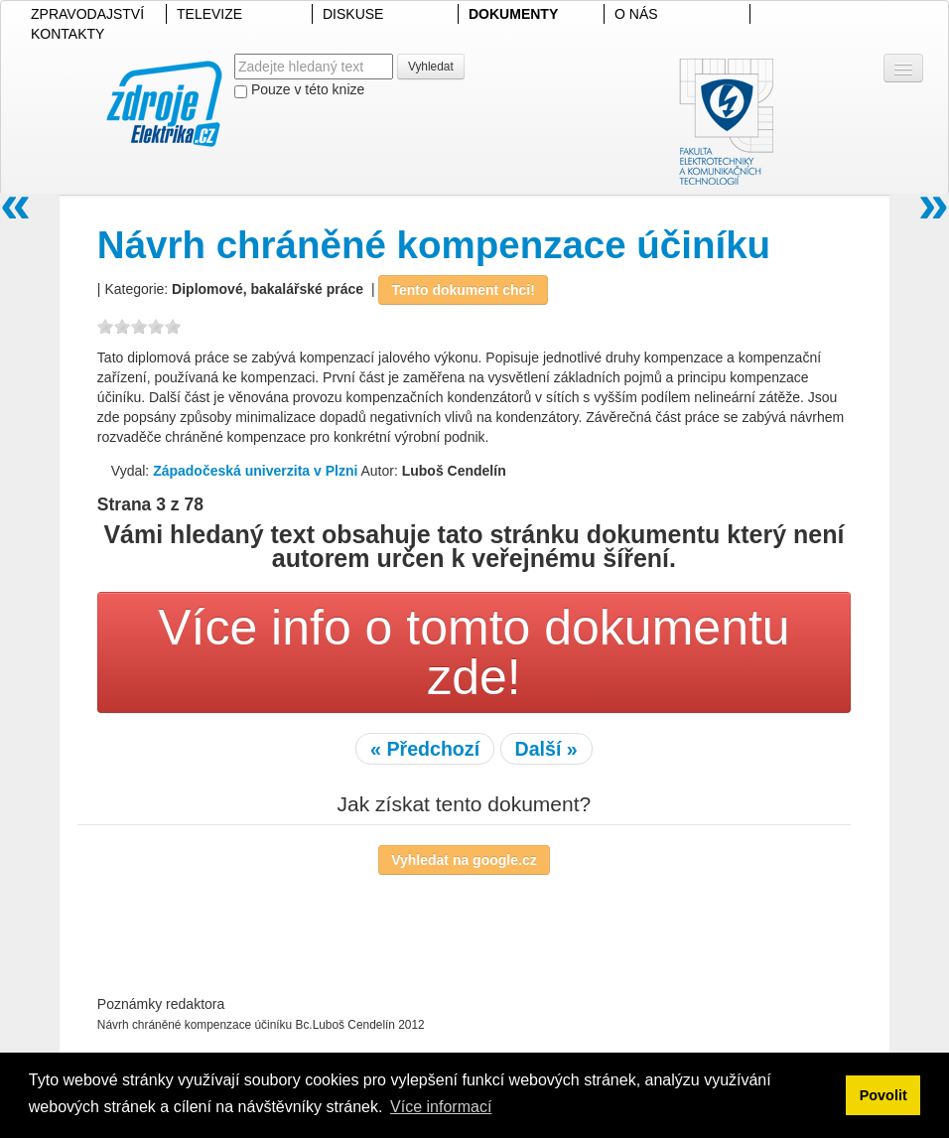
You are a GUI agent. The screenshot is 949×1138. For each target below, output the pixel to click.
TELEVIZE (209, 14)
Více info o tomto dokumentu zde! (473, 652)
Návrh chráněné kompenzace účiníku (433, 244)
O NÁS (636, 14)
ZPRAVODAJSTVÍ (87, 14)
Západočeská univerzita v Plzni (255, 471)
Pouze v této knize (299, 89)
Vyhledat (431, 66)
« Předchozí (424, 749)
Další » (546, 749)
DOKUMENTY (513, 14)
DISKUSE (353, 14)
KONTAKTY (67, 34)
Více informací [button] (440, 1106)
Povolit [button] (883, 1095)
